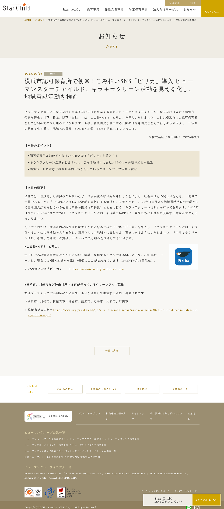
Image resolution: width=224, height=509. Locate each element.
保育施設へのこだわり (110, 387)
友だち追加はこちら (206, 500)
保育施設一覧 (176, 387)
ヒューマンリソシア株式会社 (124, 435)
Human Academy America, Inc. (43, 470)
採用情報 (174, 3)
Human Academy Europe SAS (83, 470)
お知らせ (190, 9)
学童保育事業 (138, 9)
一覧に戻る (112, 350)
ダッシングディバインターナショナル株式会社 (90, 447)
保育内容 (145, 387)
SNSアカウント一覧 (186, 487)
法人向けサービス (165, 9)
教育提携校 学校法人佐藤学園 (83, 453)
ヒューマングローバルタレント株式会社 (46, 441)
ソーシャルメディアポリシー (157, 487)
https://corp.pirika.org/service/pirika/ (99, 269)
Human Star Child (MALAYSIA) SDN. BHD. (50, 474)
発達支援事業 (114, 9)
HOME (27, 20)
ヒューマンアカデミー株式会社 (87, 435)
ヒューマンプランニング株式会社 (42, 447)
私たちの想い (72, 9)
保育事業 (93, 9)
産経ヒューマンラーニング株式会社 (44, 453)
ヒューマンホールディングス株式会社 (45, 435)
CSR (192, 3)
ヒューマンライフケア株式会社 (89, 441)
